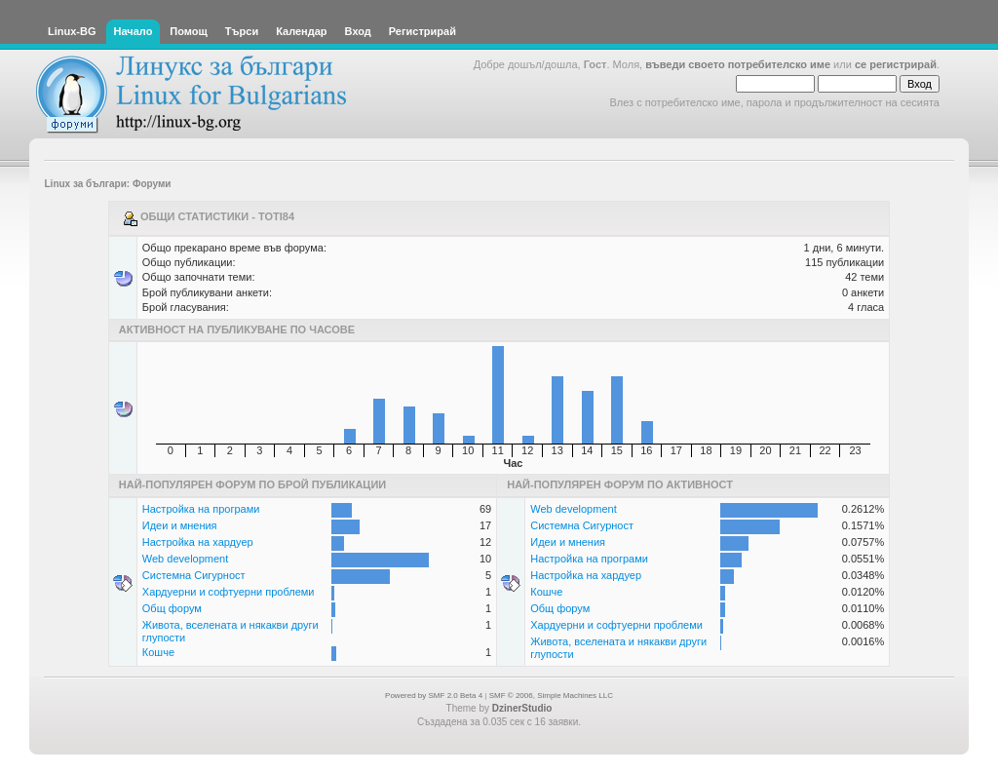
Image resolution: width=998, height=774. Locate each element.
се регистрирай (896, 64)
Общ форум (172, 608)
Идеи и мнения (179, 525)
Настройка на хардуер (197, 542)
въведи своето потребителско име (737, 64)
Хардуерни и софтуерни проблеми (228, 592)
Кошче (158, 652)
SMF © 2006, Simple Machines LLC (551, 695)
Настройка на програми (201, 509)
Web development (185, 558)
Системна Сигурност (194, 575)
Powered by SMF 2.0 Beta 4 (433, 695)
